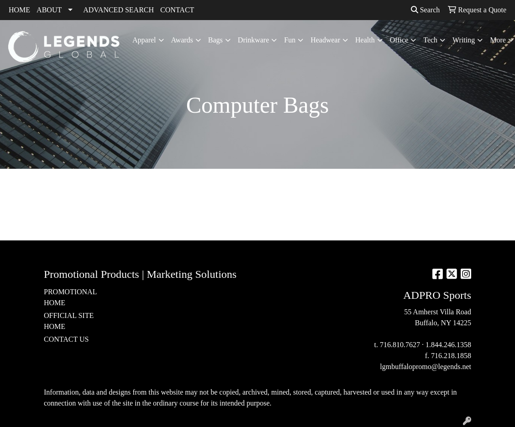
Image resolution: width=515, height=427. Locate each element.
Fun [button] (289, 40)
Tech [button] (430, 40)
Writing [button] (463, 40)
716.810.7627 (400, 345)
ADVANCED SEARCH (118, 10)
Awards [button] (182, 40)
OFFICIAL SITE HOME (69, 321)
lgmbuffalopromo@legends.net (425, 366)
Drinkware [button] (253, 40)
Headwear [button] (325, 40)
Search (425, 10)
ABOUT (49, 10)
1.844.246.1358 (448, 345)
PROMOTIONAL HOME (70, 297)
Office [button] (399, 40)
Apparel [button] (144, 40)
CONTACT (177, 10)
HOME (19, 10)
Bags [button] (215, 40)
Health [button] (365, 40)
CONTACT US (66, 339)
